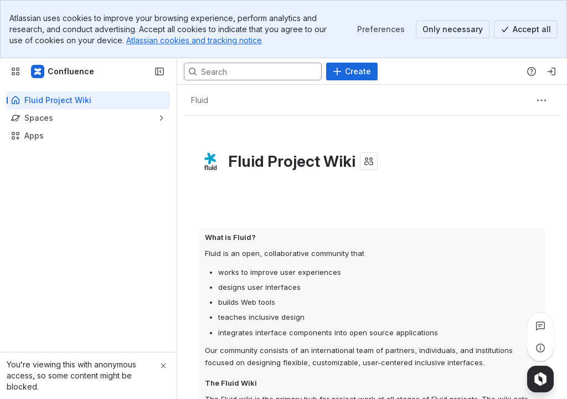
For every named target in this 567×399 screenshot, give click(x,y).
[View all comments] (540, 326)
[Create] (352, 71)
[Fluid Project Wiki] (63, 71)
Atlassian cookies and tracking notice (194, 40)
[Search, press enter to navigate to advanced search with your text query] (253, 71)
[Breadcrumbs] (199, 100)
